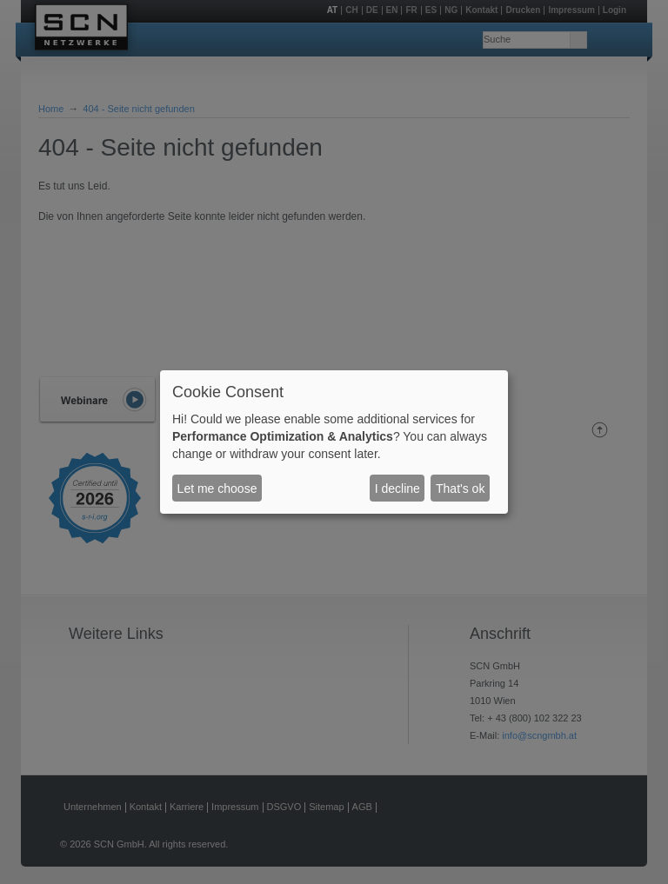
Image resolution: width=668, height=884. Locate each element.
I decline (397, 488)
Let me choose (217, 488)
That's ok (460, 488)
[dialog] (334, 442)
